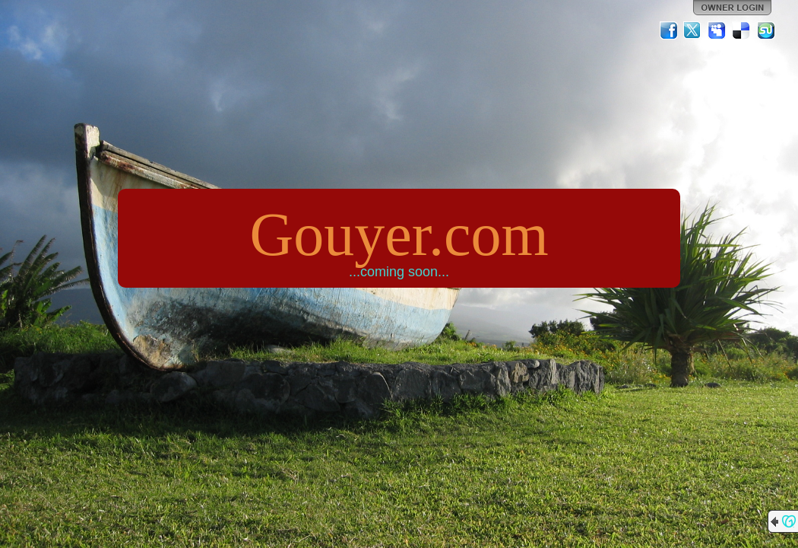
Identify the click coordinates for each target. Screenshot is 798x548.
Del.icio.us (741, 30)
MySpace (717, 30)
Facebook (668, 30)
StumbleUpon (766, 30)
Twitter (693, 30)
